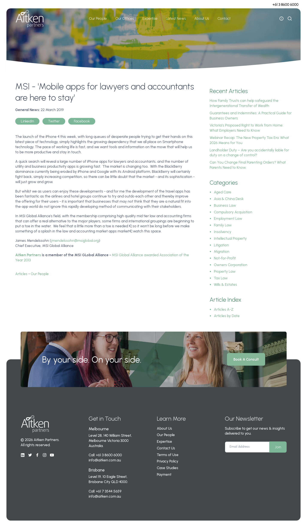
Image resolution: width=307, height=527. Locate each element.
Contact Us (166, 448)
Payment (164, 474)
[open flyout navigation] (281, 18)
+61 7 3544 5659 (108, 491)
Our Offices (124, 18)
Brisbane (97, 470)
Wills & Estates (225, 284)
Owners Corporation (230, 265)
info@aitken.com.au (105, 460)
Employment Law (228, 218)
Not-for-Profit (225, 258)
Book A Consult (246, 359)
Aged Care (222, 192)
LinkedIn (27, 121)
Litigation (221, 245)
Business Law (225, 205)
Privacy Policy (167, 461)
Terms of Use (167, 455)
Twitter (54, 121)
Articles (21, 274)
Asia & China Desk (229, 199)
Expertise (149, 18)
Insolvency (222, 232)
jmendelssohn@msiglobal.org (75, 240)
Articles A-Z (224, 309)
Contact (224, 18)
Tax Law (221, 278)
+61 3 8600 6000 (285, 4)
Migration (221, 251)
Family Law (223, 225)
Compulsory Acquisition (233, 212)
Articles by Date (227, 316)
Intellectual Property (230, 238)
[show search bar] (289, 18)
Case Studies (167, 468)
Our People (98, 18)
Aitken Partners (28, 255)
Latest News (176, 18)
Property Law (225, 271)
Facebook (82, 121)
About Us (201, 18)
